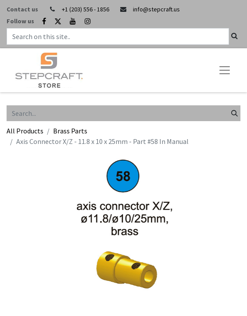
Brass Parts (70, 130)
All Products (25, 130)
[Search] (234, 113)
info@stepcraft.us (156, 9)
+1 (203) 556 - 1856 (85, 9)
